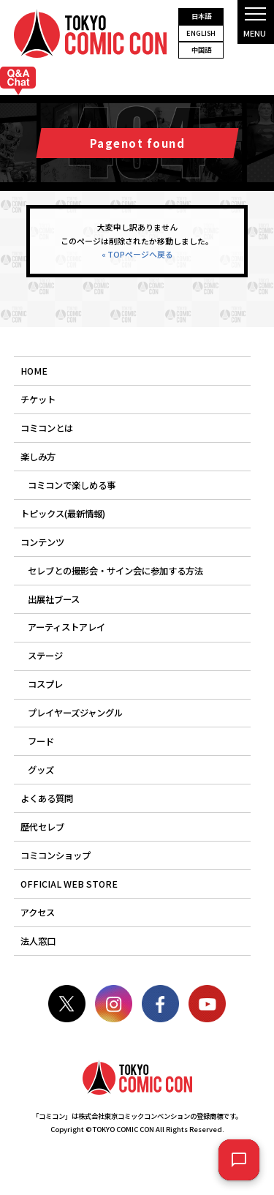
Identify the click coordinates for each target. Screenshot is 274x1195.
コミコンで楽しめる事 (71, 485)
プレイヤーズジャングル (75, 712)
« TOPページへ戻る (137, 254)
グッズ (41, 769)
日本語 (201, 16)
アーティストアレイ (66, 627)
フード (41, 741)
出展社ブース (54, 599)
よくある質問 (46, 798)
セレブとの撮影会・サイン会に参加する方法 (115, 570)
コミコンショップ (55, 855)
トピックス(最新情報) (62, 513)
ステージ (45, 655)
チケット (38, 399)
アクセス (37, 912)
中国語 (201, 50)
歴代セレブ (42, 826)
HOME (33, 371)
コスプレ (45, 684)
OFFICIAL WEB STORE (69, 884)
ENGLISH (201, 33)
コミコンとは (46, 428)
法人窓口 (38, 941)
